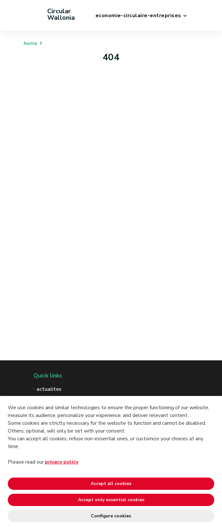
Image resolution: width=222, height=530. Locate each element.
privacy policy (61, 462)
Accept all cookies (111, 483)
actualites (49, 389)
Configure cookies (111, 516)
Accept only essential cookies (111, 500)
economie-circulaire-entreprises (138, 15)
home (30, 43)
